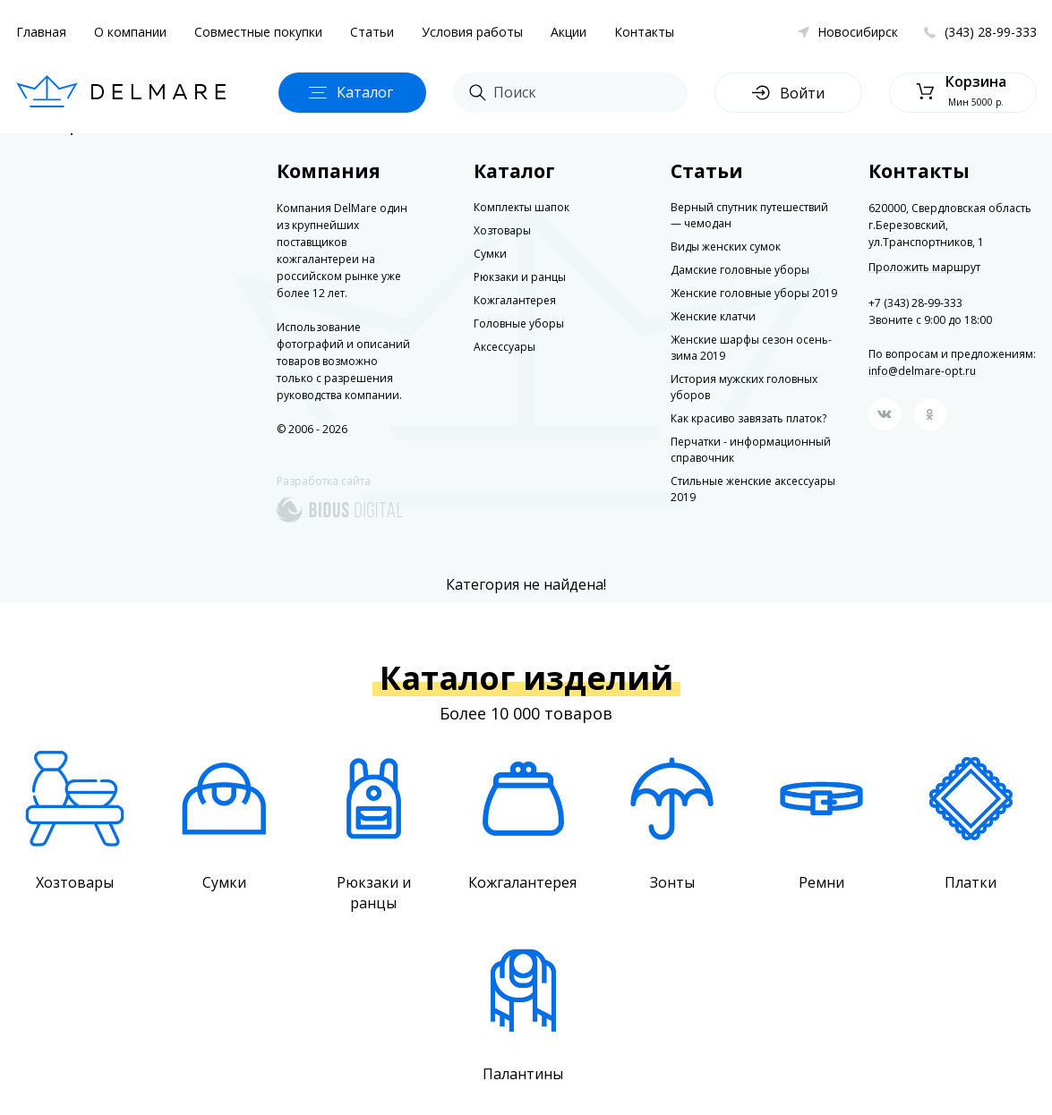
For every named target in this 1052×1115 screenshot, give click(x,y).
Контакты (644, 31)
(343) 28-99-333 (991, 31)
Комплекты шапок (521, 207)
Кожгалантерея (515, 300)
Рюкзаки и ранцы (520, 277)
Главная (41, 31)
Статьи (372, 31)
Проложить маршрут (924, 267)
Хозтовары (502, 230)
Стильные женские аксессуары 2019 (753, 489)
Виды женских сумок (726, 246)
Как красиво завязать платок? (748, 418)
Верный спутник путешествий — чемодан (749, 215)
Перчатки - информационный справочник (751, 449)
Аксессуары (504, 346)
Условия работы (472, 31)
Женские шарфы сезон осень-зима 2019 (751, 347)
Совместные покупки (258, 31)
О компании (130, 31)
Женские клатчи (713, 316)
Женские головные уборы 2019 (754, 293)
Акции (568, 31)
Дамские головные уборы (740, 269)
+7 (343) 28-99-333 (915, 303)
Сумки (490, 253)
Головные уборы (519, 323)
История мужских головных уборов (744, 387)
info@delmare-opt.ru (922, 371)
